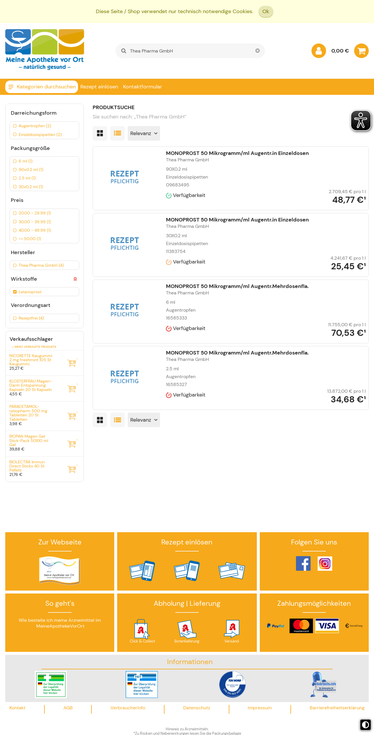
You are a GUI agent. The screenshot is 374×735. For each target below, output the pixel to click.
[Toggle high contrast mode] (365, 724)
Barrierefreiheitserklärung (337, 708)
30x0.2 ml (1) (31, 186)
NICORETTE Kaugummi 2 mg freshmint (30, 360)
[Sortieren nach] (144, 133)
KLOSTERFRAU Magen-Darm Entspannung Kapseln (30, 385)
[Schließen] (257, 50)
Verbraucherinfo (127, 708)
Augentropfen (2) (35, 125)
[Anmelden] (318, 52)
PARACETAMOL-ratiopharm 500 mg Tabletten (28, 412)
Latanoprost (30, 291)
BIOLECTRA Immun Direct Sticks (27, 466)
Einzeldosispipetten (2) (40, 134)
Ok (265, 11)
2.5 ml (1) (27, 178)
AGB (68, 708)
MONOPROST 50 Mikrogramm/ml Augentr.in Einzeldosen (237, 153)
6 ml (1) (25, 161)
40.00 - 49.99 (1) (35, 230)
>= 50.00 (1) (30, 238)
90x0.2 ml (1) (31, 169)
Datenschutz (196, 708)
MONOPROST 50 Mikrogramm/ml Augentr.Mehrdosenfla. (237, 286)
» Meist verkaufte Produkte (34, 347)
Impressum (260, 708)
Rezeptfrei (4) (31, 318)
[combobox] (190, 50)
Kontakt (17, 708)
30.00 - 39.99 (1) (35, 221)
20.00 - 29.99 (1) (35, 213)
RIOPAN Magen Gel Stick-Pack (28, 440)
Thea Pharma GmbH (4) (41, 265)
